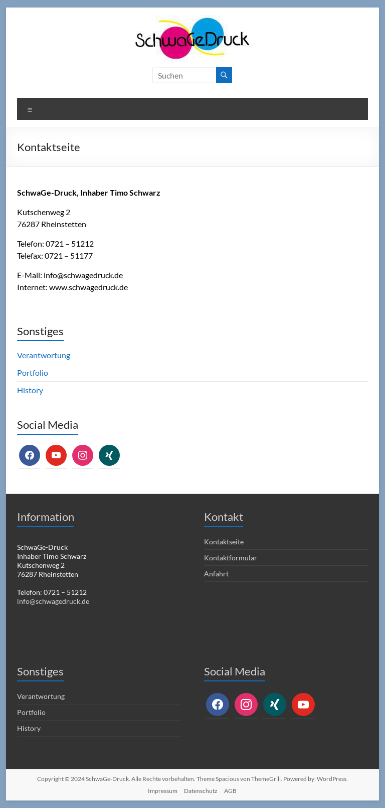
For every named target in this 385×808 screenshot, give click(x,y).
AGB (230, 790)
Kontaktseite (224, 541)
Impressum (162, 790)
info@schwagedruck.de (83, 275)
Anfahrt (216, 573)
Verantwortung (43, 355)
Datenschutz (201, 790)
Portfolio (32, 372)
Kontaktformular (230, 557)
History (30, 390)
